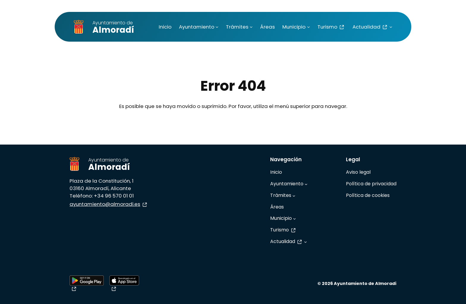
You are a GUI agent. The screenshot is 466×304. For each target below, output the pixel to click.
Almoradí (113, 27)
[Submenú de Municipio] (308, 26)
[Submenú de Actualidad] (390, 26)
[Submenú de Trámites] (251, 26)
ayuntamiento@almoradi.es (109, 204)
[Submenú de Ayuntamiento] (216, 26)
